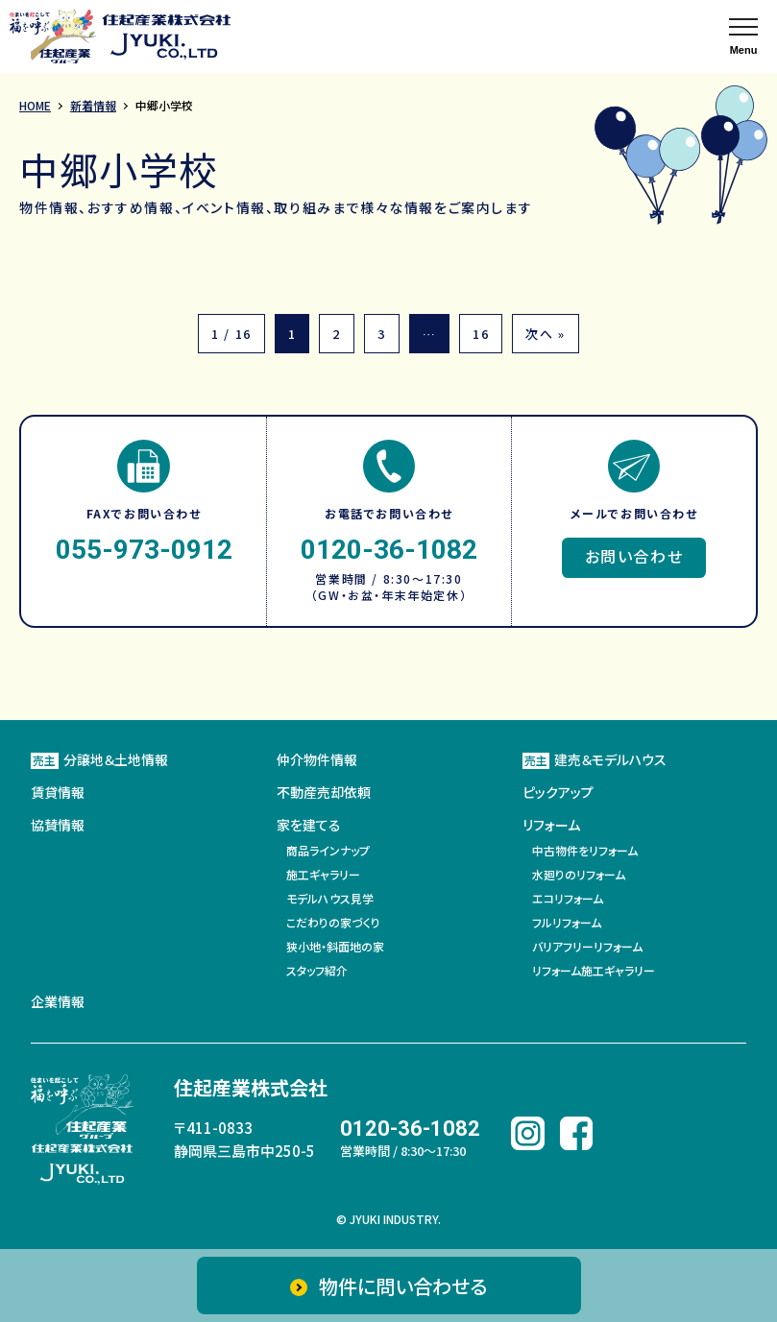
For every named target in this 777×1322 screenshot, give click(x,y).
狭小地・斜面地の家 (335, 946)
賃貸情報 (58, 792)
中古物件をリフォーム (585, 850)
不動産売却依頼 (324, 792)
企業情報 (58, 1001)
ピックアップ (558, 792)
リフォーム (551, 824)
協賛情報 (58, 824)
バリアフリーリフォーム (587, 946)
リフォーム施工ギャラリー (593, 970)
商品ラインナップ (328, 850)
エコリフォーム (567, 898)
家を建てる (309, 824)
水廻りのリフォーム (578, 874)
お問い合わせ (634, 555)
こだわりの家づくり (333, 922)
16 (481, 333)
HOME (35, 105)
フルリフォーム (566, 922)
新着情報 (93, 105)
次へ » (545, 333)
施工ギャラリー (323, 874)
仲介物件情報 (317, 759)
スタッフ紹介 (317, 970)
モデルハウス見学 (330, 898)
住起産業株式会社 (251, 1087)
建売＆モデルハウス (595, 759)
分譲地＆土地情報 (99, 759)
